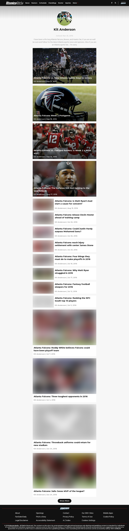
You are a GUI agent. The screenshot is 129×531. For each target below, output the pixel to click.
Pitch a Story (41, 517)
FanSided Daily (21, 517)
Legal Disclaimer (21, 520)
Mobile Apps (108, 513)
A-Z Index (66, 520)
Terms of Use (87, 517)
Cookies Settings (88, 520)
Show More (64, 501)
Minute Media (14, 525)
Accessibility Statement (45, 520)
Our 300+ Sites (87, 513)
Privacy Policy (68, 517)
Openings (40, 513)
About (17, 513)
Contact (66, 513)
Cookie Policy (108, 517)
